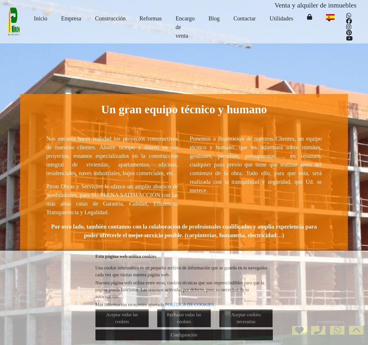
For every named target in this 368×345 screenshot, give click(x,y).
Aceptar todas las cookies (122, 318)
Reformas (150, 18)
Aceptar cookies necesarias (246, 318)
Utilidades (281, 18)
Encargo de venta (185, 27)
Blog (214, 18)
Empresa (71, 18)
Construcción (110, 18)
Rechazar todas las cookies (184, 318)
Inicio (40, 18)
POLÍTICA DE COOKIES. (190, 304)
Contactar (244, 18)
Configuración (184, 334)
